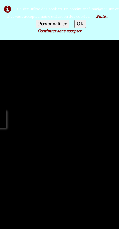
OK (80, 24)
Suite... (102, 16)
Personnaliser (52, 24)
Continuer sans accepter (59, 31)
